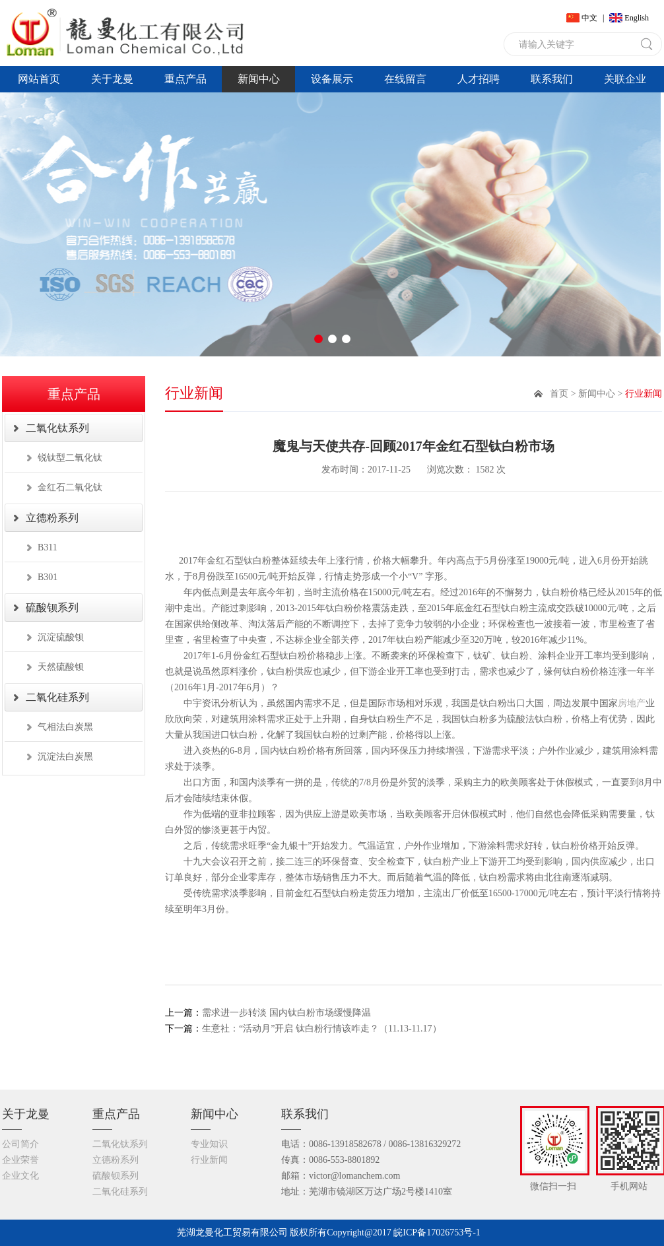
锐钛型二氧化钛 (70, 458)
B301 (47, 577)
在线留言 (405, 78)
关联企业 (625, 78)
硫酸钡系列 (52, 607)
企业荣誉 (20, 1160)
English (636, 17)
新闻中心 (259, 78)
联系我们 (552, 78)
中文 (589, 17)
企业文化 (20, 1176)
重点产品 (185, 78)
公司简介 (20, 1144)
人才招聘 (478, 78)
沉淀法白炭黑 (65, 757)
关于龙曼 (112, 78)
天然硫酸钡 (61, 667)
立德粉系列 (52, 517)
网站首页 (39, 78)
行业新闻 (209, 1160)
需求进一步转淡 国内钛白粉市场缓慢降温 (268, 1013)
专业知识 (209, 1144)
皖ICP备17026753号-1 (436, 1232)
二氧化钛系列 (57, 428)
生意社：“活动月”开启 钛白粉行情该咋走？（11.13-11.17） (303, 1028)
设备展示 (332, 78)
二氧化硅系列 (57, 697)
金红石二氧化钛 (70, 487)
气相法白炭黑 (65, 727)
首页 (559, 394)
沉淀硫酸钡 (61, 637)
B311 (47, 547)
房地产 (632, 703)
